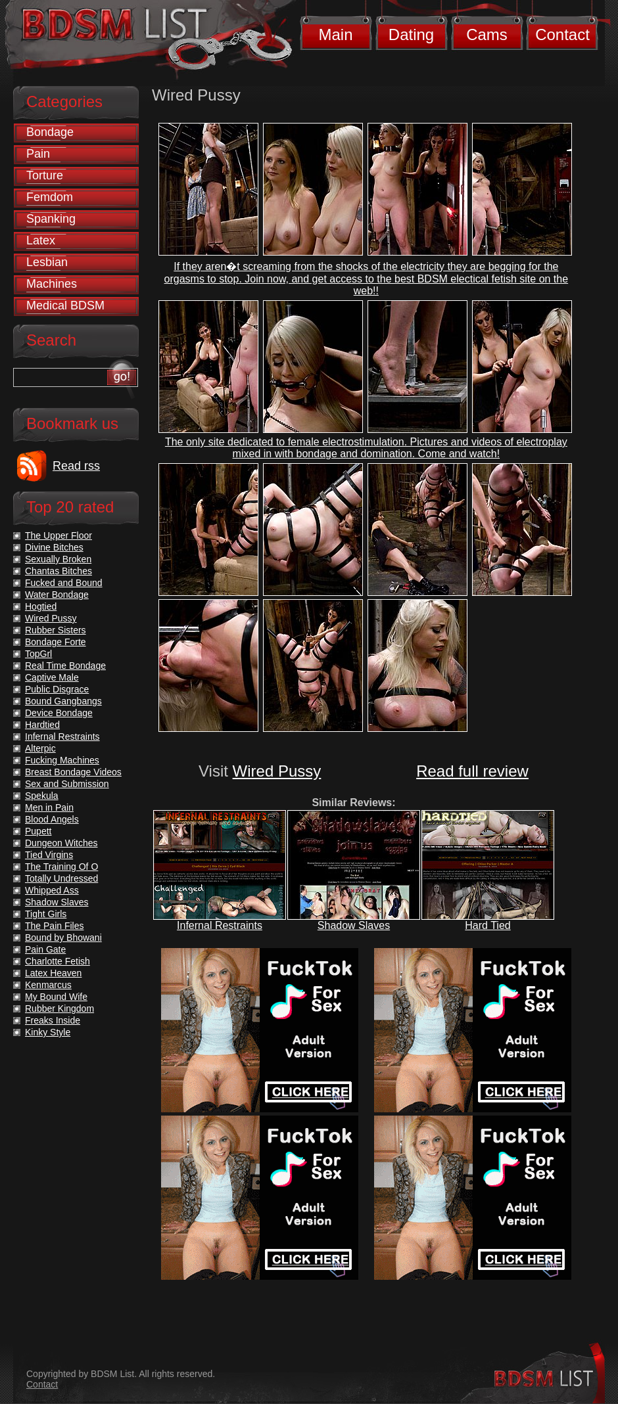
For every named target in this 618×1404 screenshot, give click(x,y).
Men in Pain (49, 807)
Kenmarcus (48, 985)
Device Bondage (59, 713)
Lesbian (47, 262)
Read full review (472, 771)
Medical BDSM (65, 305)
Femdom (49, 197)
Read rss (76, 465)
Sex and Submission (67, 784)
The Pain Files (54, 925)
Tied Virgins (49, 854)
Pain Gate (45, 949)
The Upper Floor (58, 535)
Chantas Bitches (58, 571)
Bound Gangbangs (63, 701)
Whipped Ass (52, 890)
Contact (562, 34)
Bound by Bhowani (63, 937)
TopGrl (38, 653)
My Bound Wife (56, 996)
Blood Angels (52, 819)
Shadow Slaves (354, 925)
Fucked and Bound (64, 582)
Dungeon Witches (61, 843)
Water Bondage (57, 594)
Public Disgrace (57, 689)
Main (335, 34)
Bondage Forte (55, 642)
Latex (40, 240)
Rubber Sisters (55, 630)
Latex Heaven (53, 973)
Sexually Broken (58, 559)
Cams (487, 34)
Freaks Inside (52, 1020)
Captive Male (52, 677)
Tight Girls (45, 914)
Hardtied (42, 724)
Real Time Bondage (65, 665)
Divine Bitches (54, 547)
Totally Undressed (61, 878)
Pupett (38, 831)
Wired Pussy (277, 771)
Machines (51, 283)
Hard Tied (487, 925)
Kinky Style (47, 1032)
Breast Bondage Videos (73, 772)
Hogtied (41, 606)
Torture (44, 175)
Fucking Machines (62, 760)
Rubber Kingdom (59, 1008)
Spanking (51, 218)
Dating (411, 34)
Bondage (50, 132)
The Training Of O (61, 866)
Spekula (42, 795)
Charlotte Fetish (57, 961)
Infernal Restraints (219, 925)
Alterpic (40, 748)
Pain (38, 153)
